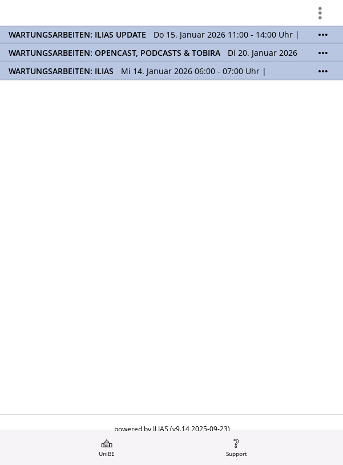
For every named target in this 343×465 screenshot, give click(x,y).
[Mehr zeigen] (323, 34)
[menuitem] (107, 448)
